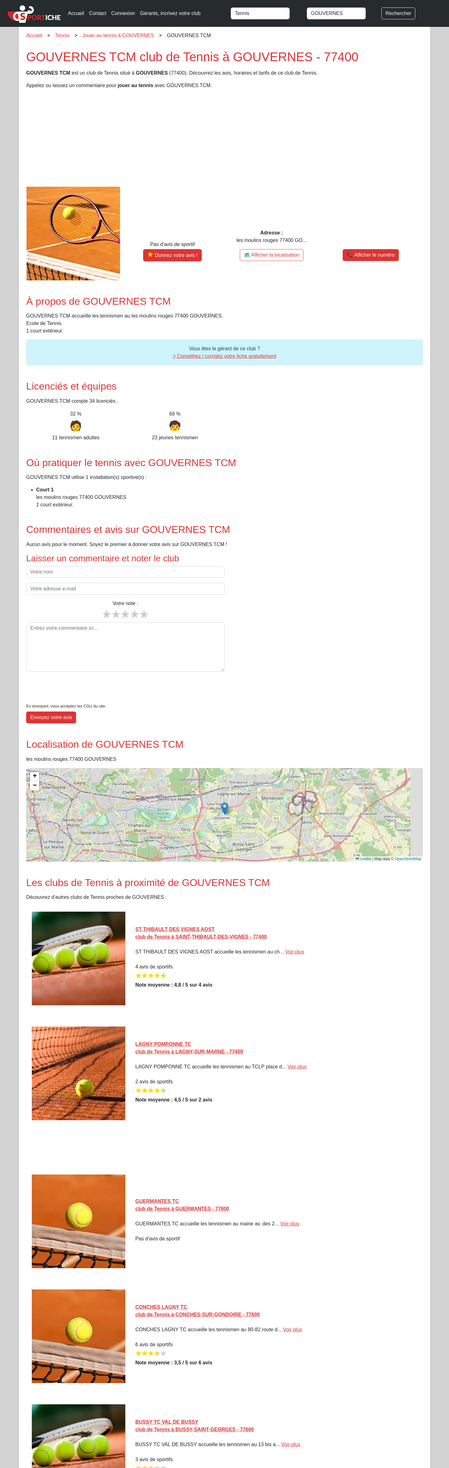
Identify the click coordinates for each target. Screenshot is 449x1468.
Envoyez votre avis (51, 698)
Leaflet (363, 840)
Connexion (123, 13)
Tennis (62, 35)
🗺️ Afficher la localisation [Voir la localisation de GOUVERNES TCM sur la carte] (271, 255)
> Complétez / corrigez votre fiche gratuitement (224, 356)
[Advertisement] (213, 138)
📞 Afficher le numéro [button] (370, 255)
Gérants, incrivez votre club (170, 13)
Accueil (76, 13)
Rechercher (398, 13)
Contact (97, 13)
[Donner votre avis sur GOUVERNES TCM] (172, 255)
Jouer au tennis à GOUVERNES (118, 35)
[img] (224, 796)
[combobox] (266, 13)
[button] (225, 789)
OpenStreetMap (408, 840)
